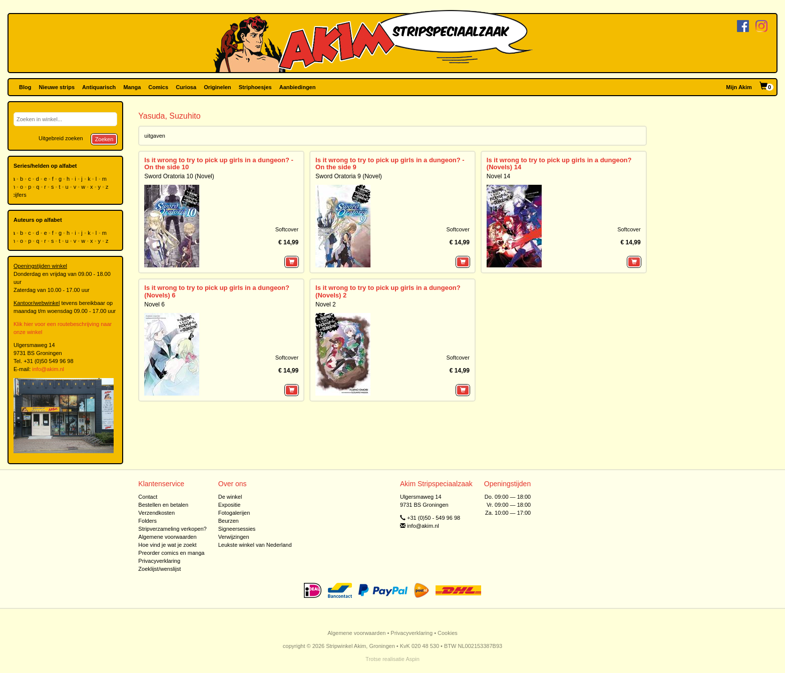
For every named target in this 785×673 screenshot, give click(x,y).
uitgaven (154, 136)
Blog (25, 87)
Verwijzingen (233, 537)
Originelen (217, 87)
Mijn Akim (739, 87)
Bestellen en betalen (163, 505)
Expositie (229, 505)
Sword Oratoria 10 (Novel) (179, 176)
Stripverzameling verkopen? (172, 529)
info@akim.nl (48, 369)
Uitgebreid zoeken (61, 138)
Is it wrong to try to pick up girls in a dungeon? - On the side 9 (390, 163)
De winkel (230, 497)
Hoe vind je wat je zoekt (167, 545)
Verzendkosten (156, 513)
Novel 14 (498, 176)
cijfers (20, 195)
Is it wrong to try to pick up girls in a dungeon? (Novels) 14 (559, 163)
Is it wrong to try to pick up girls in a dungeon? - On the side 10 (218, 163)
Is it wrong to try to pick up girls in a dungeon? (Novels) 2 (388, 291)
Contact (147, 497)
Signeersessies (237, 529)
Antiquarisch (99, 87)
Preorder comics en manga (171, 553)
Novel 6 (154, 304)
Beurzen (228, 521)
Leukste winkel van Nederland (255, 545)
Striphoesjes (255, 87)
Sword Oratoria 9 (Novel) (348, 176)
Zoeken (104, 139)
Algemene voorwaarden (167, 537)
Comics (158, 87)
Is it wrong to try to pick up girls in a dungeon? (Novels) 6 (216, 291)
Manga (132, 87)
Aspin (413, 659)
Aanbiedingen (297, 87)
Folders (147, 521)
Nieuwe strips (57, 87)
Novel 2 (325, 304)
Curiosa (186, 87)
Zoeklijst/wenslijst (159, 569)
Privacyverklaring (159, 561)
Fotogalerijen (234, 513)
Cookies (448, 633)
